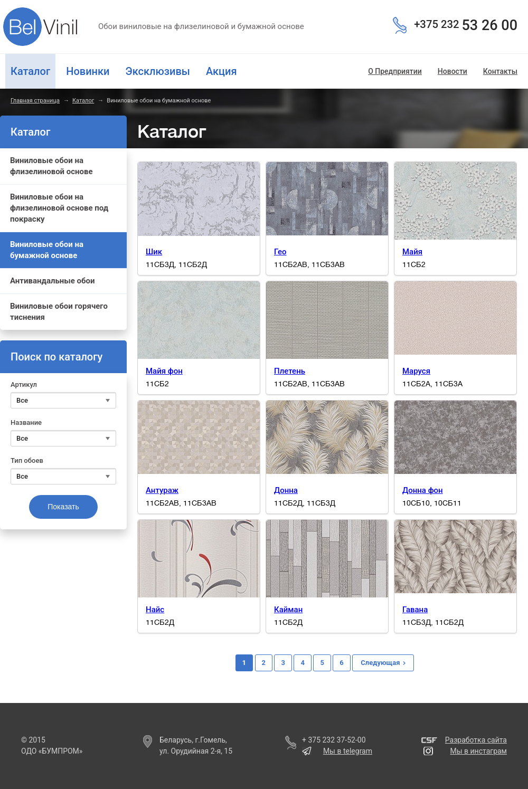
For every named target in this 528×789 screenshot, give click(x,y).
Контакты (500, 71)
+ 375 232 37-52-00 (334, 740)
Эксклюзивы (157, 71)
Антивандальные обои (52, 281)
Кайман (288, 609)
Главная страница (35, 100)
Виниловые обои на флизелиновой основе (51, 166)
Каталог (83, 100)
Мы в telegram (347, 751)
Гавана (415, 609)
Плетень (289, 371)
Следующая (380, 663)
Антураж (162, 490)
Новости (452, 71)
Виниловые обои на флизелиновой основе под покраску (59, 208)
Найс (155, 609)
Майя (412, 252)
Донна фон (422, 490)
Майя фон (164, 371)
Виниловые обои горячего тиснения (59, 311)
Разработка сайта (476, 740)
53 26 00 (465, 25)
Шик (154, 252)
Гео (280, 252)
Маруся (416, 371)
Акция (221, 71)
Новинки (87, 71)
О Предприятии (395, 71)
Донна (286, 490)
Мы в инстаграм (478, 751)
